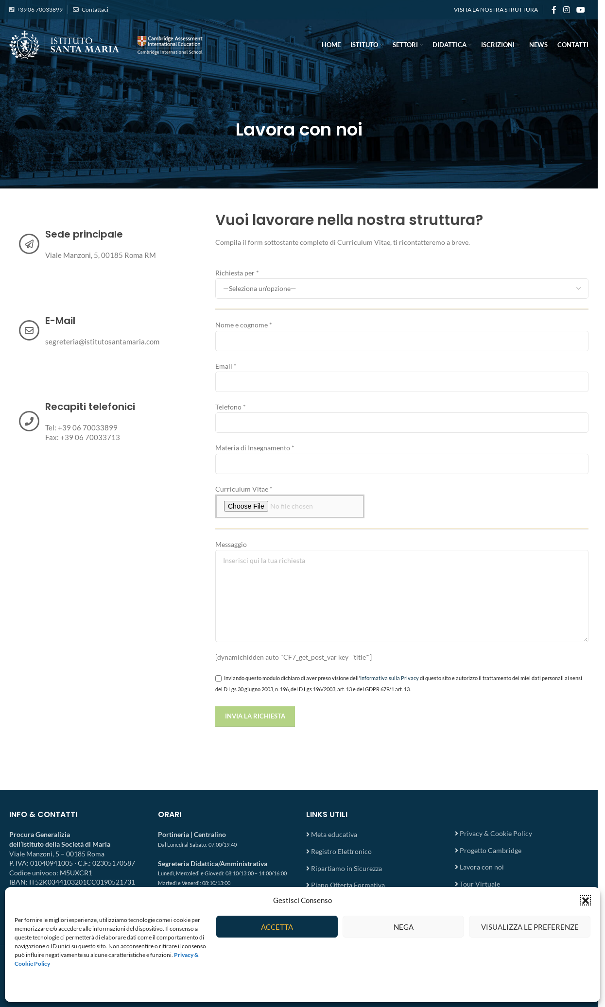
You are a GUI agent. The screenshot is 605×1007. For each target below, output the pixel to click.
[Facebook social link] (554, 9)
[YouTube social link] (580, 9)
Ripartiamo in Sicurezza (346, 868)
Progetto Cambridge (490, 850)
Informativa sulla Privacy (389, 678)
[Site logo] (106, 44)
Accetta (277, 926)
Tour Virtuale (480, 884)
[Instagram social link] (566, 9)
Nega (404, 926)
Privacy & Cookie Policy (496, 833)
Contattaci (94, 9)
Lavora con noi (482, 867)
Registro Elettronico (341, 851)
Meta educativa (334, 834)
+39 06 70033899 (40, 9)
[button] (585, 900)
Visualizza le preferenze (530, 926)
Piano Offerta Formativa (348, 885)
